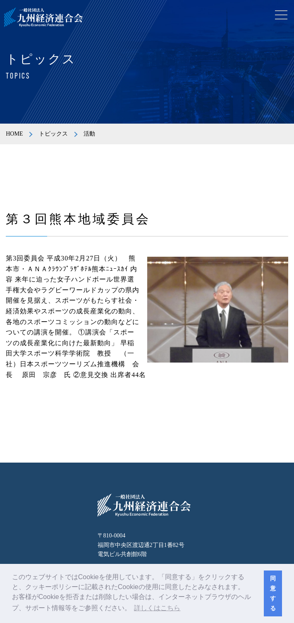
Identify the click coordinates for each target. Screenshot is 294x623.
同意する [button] (273, 593)
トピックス (53, 134)
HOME (14, 134)
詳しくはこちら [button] (157, 607)
